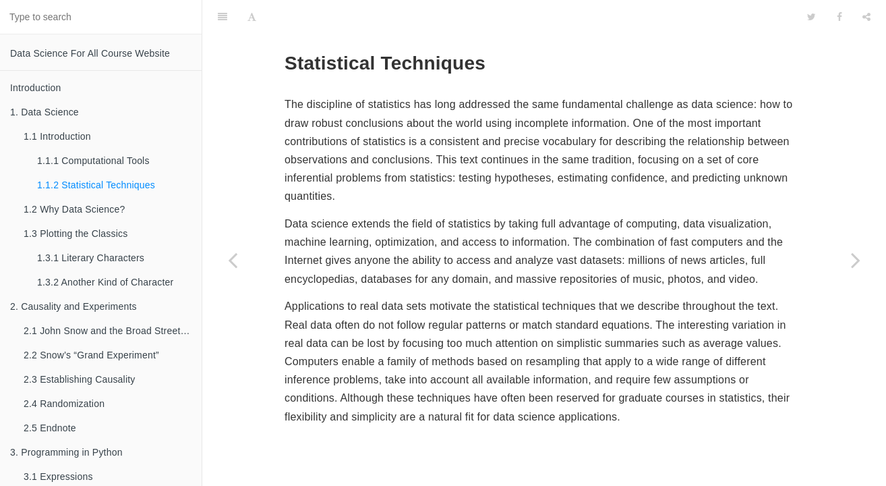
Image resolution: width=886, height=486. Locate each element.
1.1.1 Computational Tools (93, 160)
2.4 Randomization (64, 403)
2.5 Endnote (50, 428)
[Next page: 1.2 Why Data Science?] (855, 260)
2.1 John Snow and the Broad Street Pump (113, 330)
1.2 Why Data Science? (74, 209)
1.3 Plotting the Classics (75, 233)
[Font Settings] (251, 17)
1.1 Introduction (57, 136)
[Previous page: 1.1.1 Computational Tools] (232, 260)
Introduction (35, 87)
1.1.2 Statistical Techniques (96, 185)
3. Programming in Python (66, 452)
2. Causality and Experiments (73, 306)
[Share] (866, 17)
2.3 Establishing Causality (80, 379)
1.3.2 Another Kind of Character (105, 282)
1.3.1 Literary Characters (90, 257)
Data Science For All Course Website (90, 53)
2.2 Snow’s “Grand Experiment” (91, 355)
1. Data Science (44, 112)
